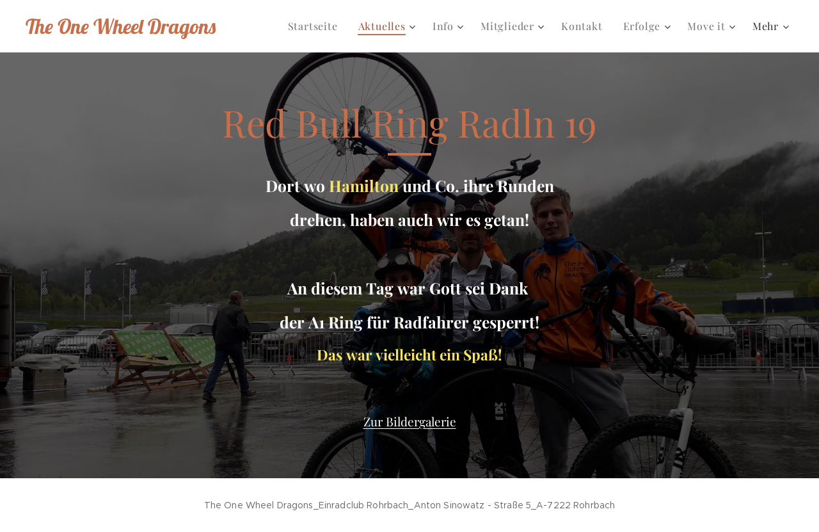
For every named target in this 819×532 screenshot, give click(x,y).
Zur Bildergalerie (409, 421)
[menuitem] (316, 26)
